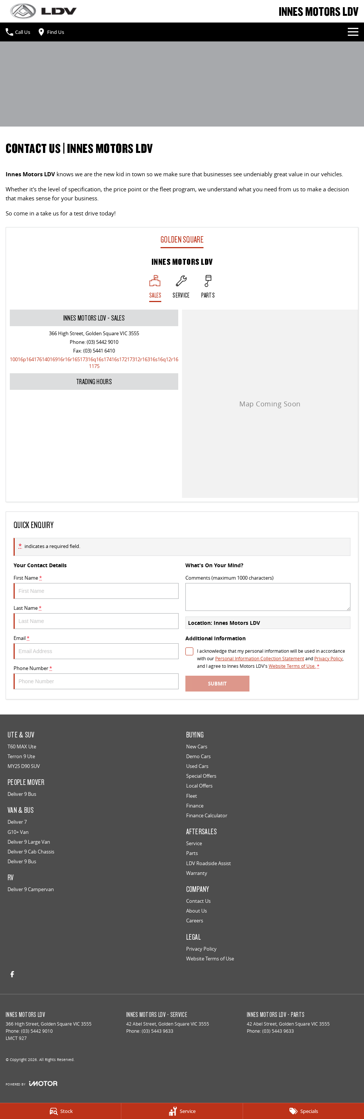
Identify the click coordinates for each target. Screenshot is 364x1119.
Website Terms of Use (210, 958)
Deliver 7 (17, 821)
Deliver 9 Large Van (29, 841)
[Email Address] (94, 362)
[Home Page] (43, 11)
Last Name (96, 617)
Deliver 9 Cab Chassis (31, 851)
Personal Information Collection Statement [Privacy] (259, 658)
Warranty (196, 873)
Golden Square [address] (182, 239)
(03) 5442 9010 (102, 342)
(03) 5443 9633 (157, 1031)
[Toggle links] (31, 1083)
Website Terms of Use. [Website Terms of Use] (292, 666)
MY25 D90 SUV (24, 766)
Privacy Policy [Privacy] (328, 658)
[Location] (155, 288)
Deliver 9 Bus (22, 794)
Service (194, 843)
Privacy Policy (201, 948)
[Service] (181, 1111)
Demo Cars (198, 756)
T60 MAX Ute (22, 746)
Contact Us (198, 901)
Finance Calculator (206, 815)
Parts (192, 853)
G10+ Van (18, 832)
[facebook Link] (12, 974)
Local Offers (199, 785)
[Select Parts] (208, 288)
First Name (96, 586)
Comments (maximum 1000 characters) (267, 592)
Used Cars (197, 766)
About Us (196, 910)
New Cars (196, 746)
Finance (194, 805)
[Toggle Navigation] (353, 32)
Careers (194, 920)
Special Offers (201, 775)
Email (96, 647)
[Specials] (303, 1111)
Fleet (191, 795)
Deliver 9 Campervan (31, 889)
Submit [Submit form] (217, 683)
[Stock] (60, 1111)
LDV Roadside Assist (208, 863)
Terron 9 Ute (21, 756)
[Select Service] (181, 288)
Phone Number (96, 677)
